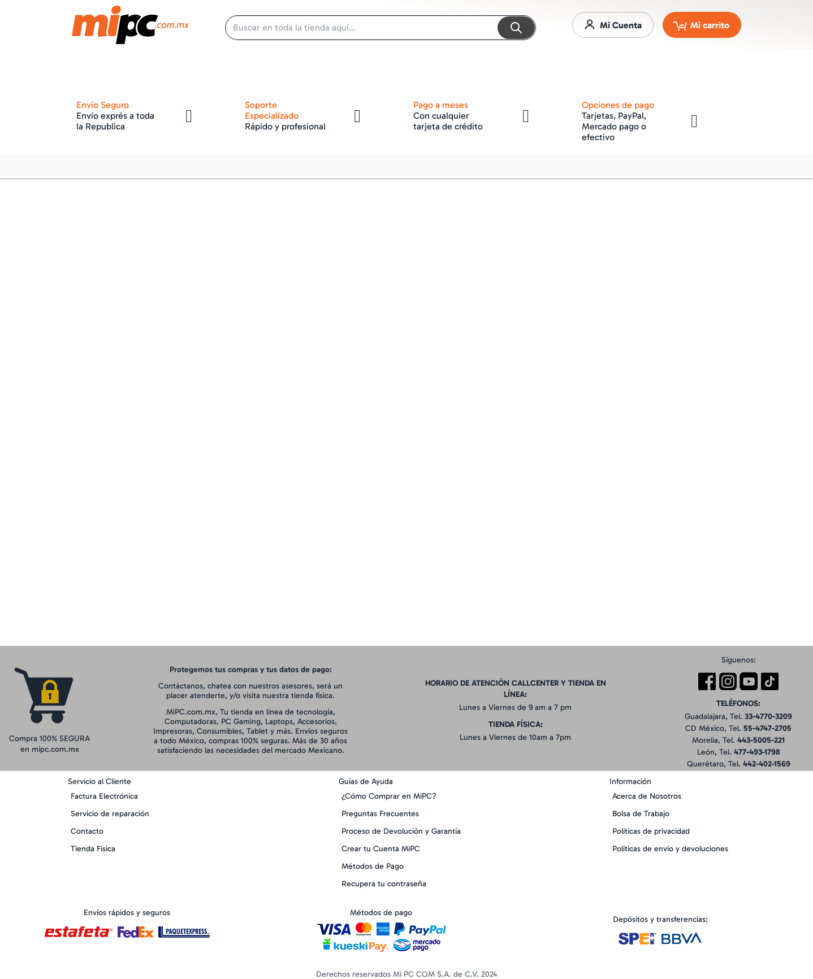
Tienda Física (93, 849)
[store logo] (130, 25)
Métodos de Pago (372, 866)
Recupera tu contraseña (383, 884)
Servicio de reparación (110, 813)
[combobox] (380, 28)
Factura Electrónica (104, 796)
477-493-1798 (757, 752)
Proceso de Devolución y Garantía (401, 831)
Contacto (87, 831)
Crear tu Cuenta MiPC (380, 849)
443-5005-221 (761, 740)
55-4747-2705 (767, 728)
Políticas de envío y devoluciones (670, 849)
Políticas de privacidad (651, 831)
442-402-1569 (766, 764)
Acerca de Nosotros (646, 796)
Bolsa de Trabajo (640, 813)
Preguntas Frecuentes (380, 813)
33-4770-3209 (768, 716)
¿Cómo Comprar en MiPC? (388, 796)
